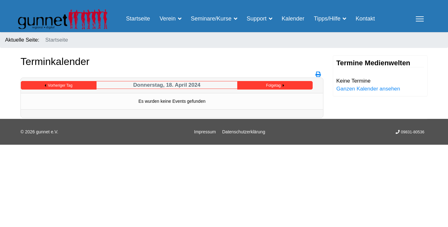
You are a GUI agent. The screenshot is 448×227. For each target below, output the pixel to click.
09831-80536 (412, 132)
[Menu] (420, 19)
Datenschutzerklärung (243, 131)
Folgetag (273, 85)
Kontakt (365, 18)
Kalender (293, 18)
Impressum (205, 131)
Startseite (138, 18)
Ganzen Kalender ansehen (368, 89)
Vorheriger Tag (60, 85)
